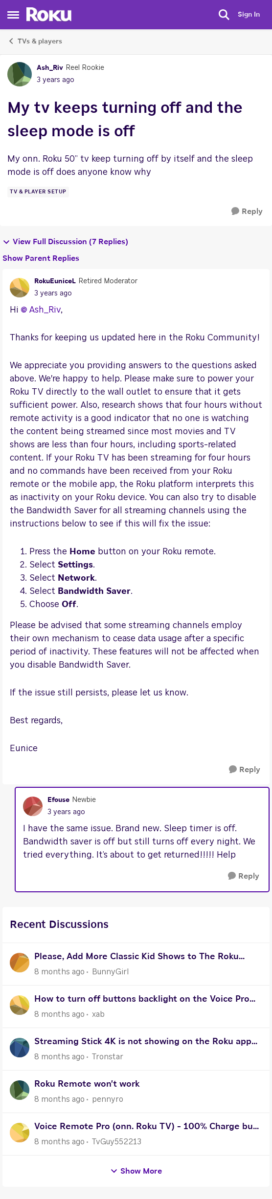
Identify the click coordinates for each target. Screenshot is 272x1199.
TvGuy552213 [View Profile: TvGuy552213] (116, 1142)
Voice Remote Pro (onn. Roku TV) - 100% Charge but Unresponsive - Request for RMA (145, 1128)
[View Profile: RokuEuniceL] (19, 287)
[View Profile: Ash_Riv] (19, 74)
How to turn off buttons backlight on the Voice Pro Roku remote (141, 1000)
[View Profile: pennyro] (19, 1090)
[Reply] (247, 212)
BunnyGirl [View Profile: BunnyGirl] (110, 972)
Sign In (249, 14)
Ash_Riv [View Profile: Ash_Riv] (50, 67)
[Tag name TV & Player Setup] (38, 192)
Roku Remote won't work (87, 1084)
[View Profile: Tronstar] (19, 1047)
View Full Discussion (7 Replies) (65, 242)
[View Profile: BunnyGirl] (19, 962)
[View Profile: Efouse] (33, 806)
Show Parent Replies (40, 258)
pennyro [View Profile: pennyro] (107, 1099)
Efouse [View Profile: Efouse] (58, 800)
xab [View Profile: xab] (98, 1014)
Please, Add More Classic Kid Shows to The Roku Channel (136, 958)
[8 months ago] (59, 972)
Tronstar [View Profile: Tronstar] (107, 1057)
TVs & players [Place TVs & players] (34, 41)
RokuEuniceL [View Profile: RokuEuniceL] (55, 281)
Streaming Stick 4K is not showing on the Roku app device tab (142, 1043)
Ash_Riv (45, 310)
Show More (136, 1171)
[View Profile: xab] (19, 1005)
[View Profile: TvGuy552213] (19, 1132)
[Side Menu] (13, 14)
